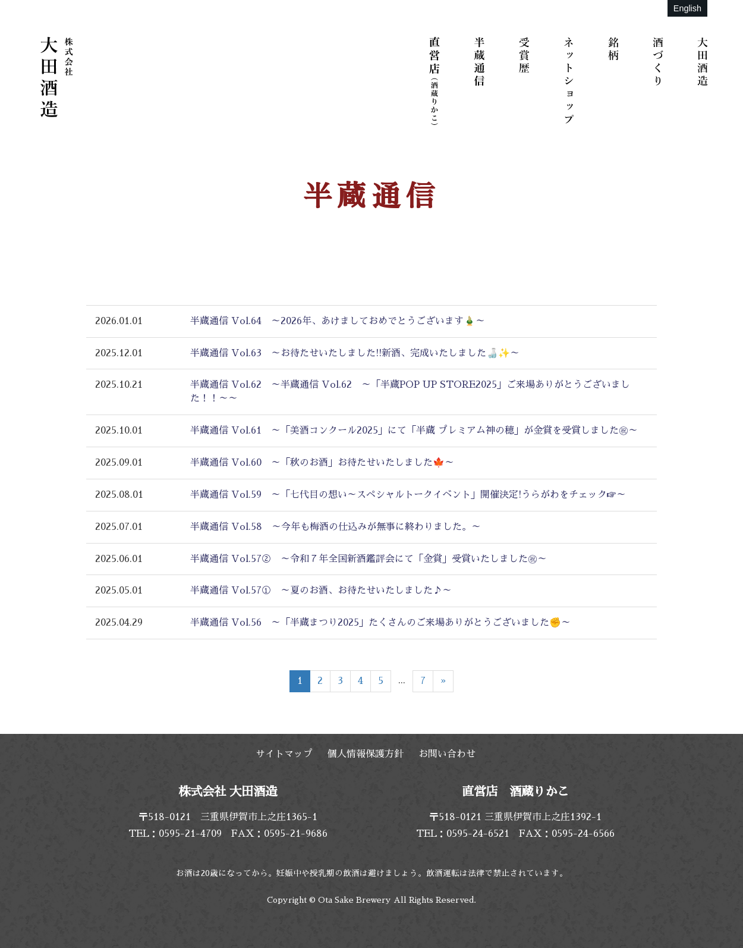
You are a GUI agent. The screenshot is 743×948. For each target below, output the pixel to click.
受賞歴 (526, 80)
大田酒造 (704, 80)
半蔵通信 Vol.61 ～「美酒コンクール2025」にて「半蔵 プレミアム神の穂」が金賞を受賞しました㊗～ (414, 430)
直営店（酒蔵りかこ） (437, 80)
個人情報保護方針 (366, 754)
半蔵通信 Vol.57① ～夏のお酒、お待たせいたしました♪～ (321, 590)
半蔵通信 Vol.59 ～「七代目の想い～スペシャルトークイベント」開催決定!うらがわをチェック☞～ (408, 495)
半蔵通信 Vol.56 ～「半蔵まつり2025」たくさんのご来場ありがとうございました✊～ (380, 622)
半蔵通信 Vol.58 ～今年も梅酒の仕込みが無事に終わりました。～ (335, 527)
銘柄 (615, 80)
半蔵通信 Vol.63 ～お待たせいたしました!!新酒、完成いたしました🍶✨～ (355, 353)
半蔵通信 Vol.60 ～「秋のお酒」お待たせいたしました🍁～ (322, 462)
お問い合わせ (447, 754)
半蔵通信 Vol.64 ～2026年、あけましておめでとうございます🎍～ (337, 321)
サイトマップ (284, 754)
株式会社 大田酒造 (56, 77)
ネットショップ (571, 80)
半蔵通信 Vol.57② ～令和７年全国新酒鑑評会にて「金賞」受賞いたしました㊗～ (368, 559)
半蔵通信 (481, 80)
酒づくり (660, 80)
